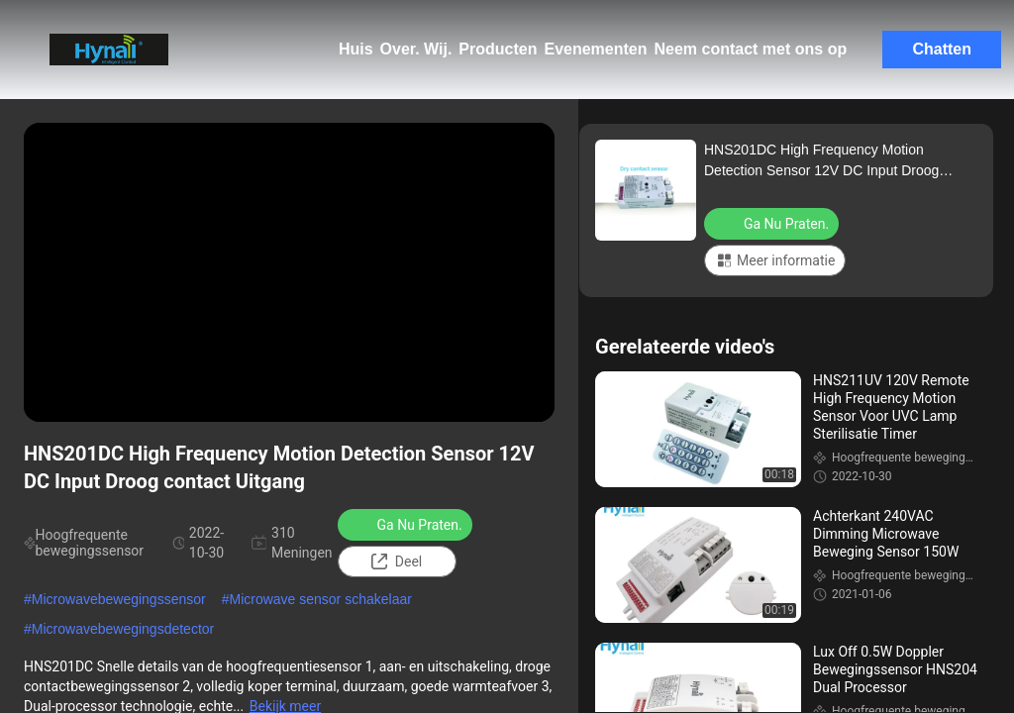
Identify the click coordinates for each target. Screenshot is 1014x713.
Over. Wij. (416, 49)
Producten (497, 49)
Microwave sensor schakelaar (320, 599)
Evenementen (595, 49)
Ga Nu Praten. (407, 524)
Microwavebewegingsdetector (123, 629)
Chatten (941, 49)
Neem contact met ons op (751, 49)
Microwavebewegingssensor (119, 599)
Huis (356, 49)
